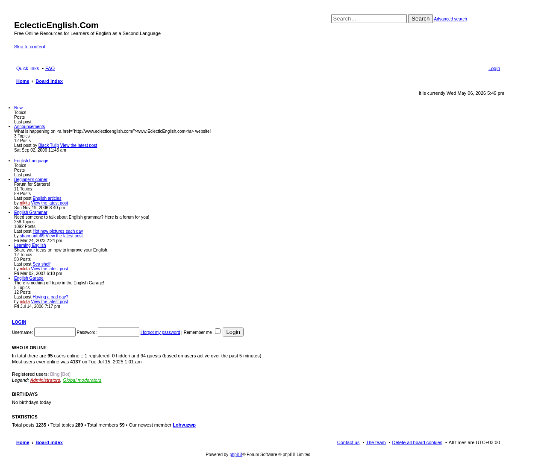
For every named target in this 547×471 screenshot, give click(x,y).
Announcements (29, 126)
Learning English (30, 245)
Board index (49, 442)
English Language (31, 160)
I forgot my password (160, 332)
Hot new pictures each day (57, 231)
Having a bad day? (50, 297)
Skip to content (29, 46)
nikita (24, 203)
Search (420, 18)
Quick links (27, 68)
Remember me (202, 332)
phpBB (235, 454)
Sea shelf (41, 264)
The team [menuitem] (375, 442)
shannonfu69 (32, 236)
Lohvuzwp (184, 424)
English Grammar (30, 212)
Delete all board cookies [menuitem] (417, 442)
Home (22, 442)
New (18, 107)
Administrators (45, 380)
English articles (46, 198)
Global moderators (82, 380)
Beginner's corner (30, 179)
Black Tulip (48, 145)
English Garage (29, 278)
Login (19, 322)
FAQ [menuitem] (50, 68)
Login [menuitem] (494, 68)
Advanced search (450, 19)
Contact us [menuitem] (348, 442)
